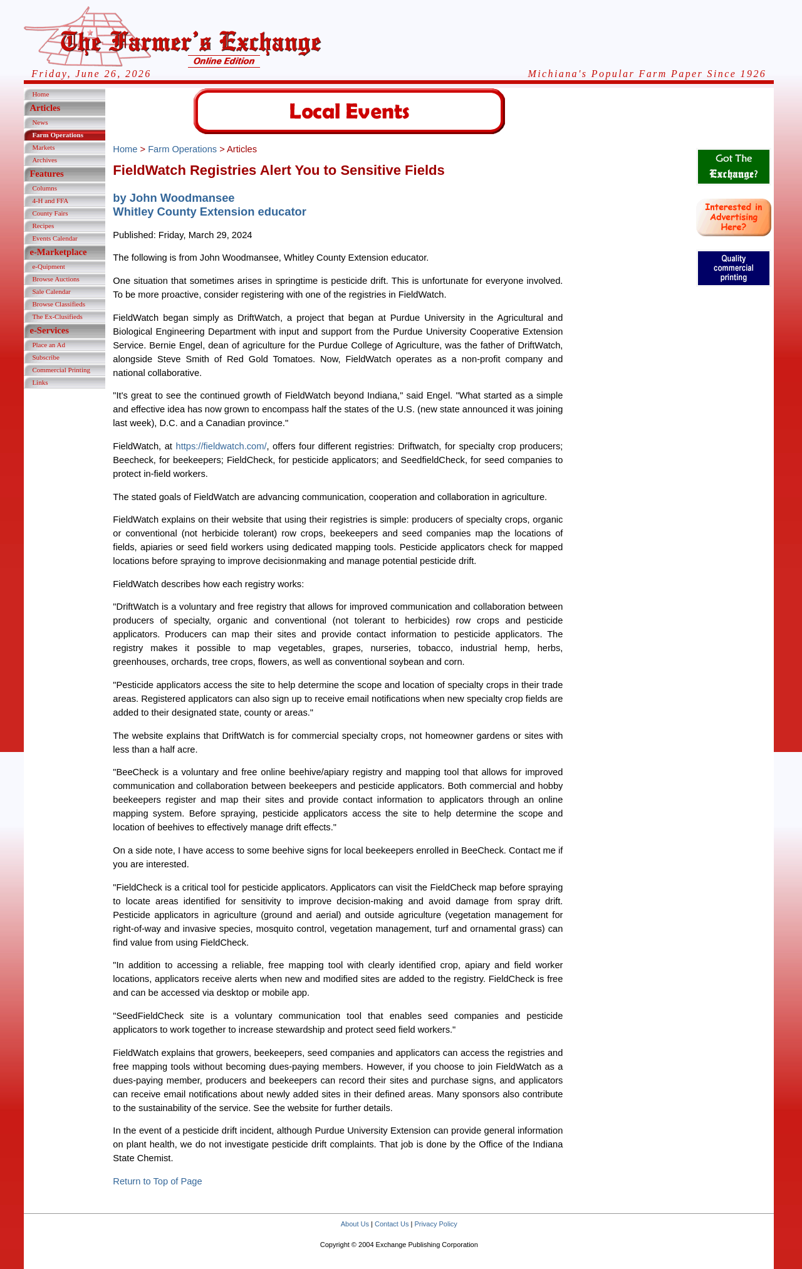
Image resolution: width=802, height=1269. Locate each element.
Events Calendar (54, 238)
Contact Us (392, 1224)
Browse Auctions (55, 279)
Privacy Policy (435, 1224)
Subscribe (45, 357)
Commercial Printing (61, 369)
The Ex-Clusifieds (57, 316)
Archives (44, 160)
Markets (43, 147)
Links (40, 382)
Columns (44, 188)
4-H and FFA (50, 200)
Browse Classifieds (58, 304)
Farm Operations (57, 134)
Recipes (43, 225)
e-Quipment (48, 266)
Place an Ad (48, 344)
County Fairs (50, 213)
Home (40, 94)
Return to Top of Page (157, 1181)
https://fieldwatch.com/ (220, 446)
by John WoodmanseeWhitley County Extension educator (209, 204)
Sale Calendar (51, 291)
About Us (355, 1224)
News (40, 122)
